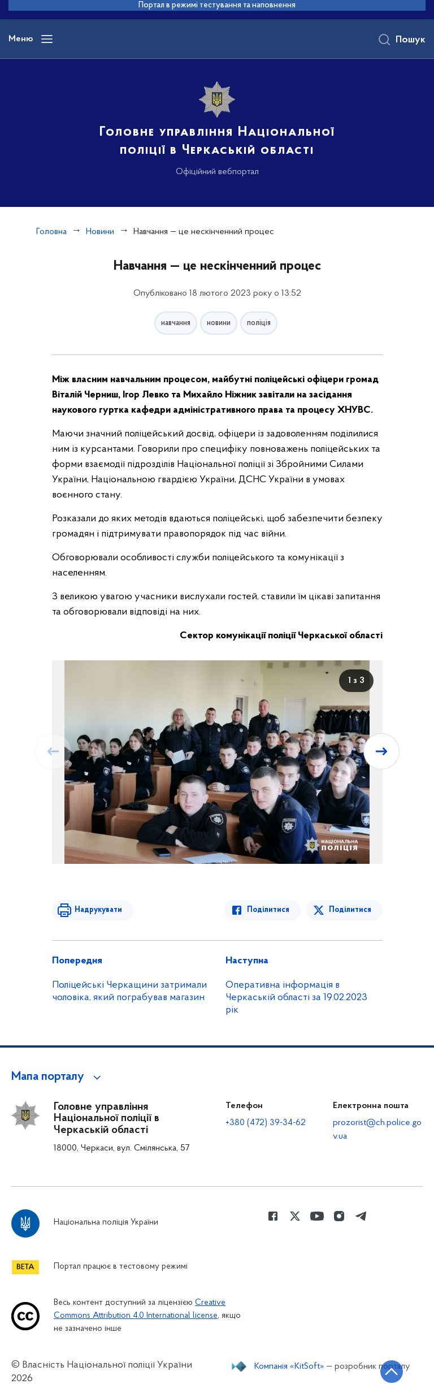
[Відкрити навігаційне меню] (47, 39)
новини (219, 323)
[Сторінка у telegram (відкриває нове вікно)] (361, 1216)
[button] (58, 1077)
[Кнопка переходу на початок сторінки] (391, 1371)
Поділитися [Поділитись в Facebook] (268, 910)
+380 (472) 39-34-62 (265, 1122)
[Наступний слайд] (381, 751)
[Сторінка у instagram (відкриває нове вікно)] (339, 1216)
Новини (100, 231)
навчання (175, 323)
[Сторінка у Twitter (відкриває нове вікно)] (295, 1216)
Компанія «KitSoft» (289, 1366)
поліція (259, 323)
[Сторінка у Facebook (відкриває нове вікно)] (273, 1216)
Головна (51, 231)
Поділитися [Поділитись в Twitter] (350, 910)
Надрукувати (98, 910)
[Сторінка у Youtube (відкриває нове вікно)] (317, 1216)
